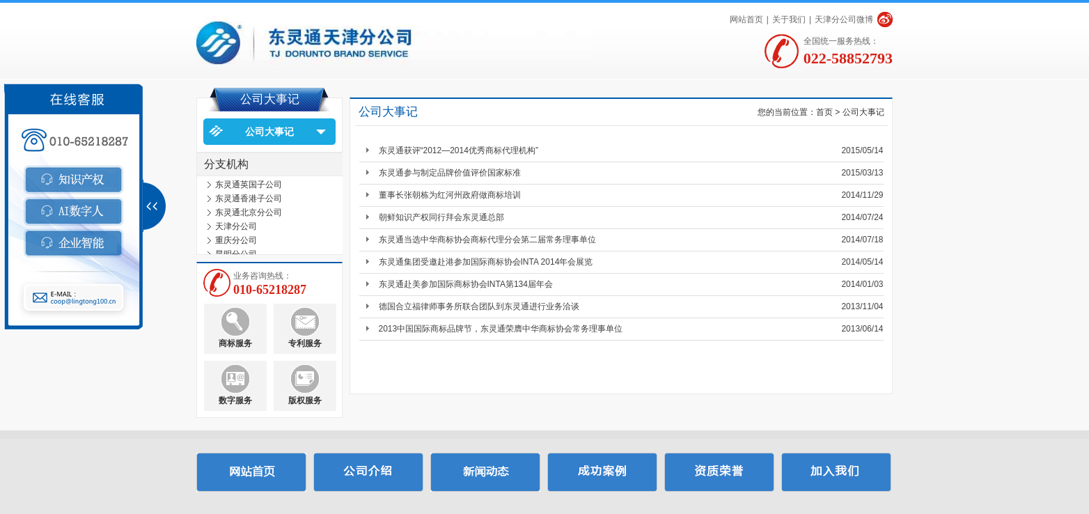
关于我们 (789, 19)
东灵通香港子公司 (248, 201)
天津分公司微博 (844, 19)
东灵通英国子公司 (248, 187)
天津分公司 (236, 229)
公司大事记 (269, 131)
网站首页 (746, 19)
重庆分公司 (236, 243)
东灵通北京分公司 (248, 215)
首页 (824, 112)
